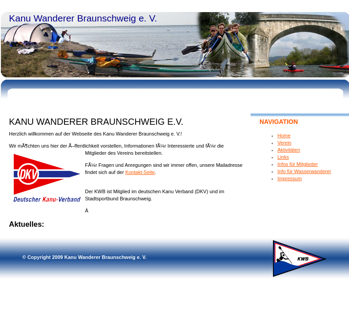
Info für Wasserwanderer (304, 171)
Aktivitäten (288, 150)
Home (283, 135)
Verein (284, 142)
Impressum (289, 178)
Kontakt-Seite (140, 172)
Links (283, 157)
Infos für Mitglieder (297, 164)
